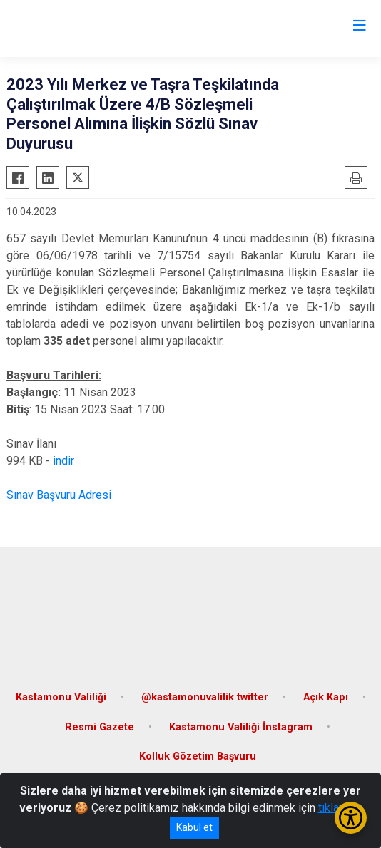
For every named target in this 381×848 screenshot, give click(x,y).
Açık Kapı (325, 697)
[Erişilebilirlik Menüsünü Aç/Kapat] (351, 818)
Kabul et (194, 827)
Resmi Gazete (99, 727)
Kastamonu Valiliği (61, 697)
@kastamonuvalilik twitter (204, 697)
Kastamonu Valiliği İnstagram (241, 727)
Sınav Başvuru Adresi (58, 495)
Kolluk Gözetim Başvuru (197, 756)
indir (63, 460)
